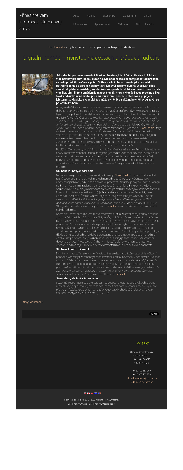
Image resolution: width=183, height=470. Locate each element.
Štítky (25, 362)
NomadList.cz (123, 236)
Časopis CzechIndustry (91, 465)
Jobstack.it (147, 188)
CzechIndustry (56, 108)
